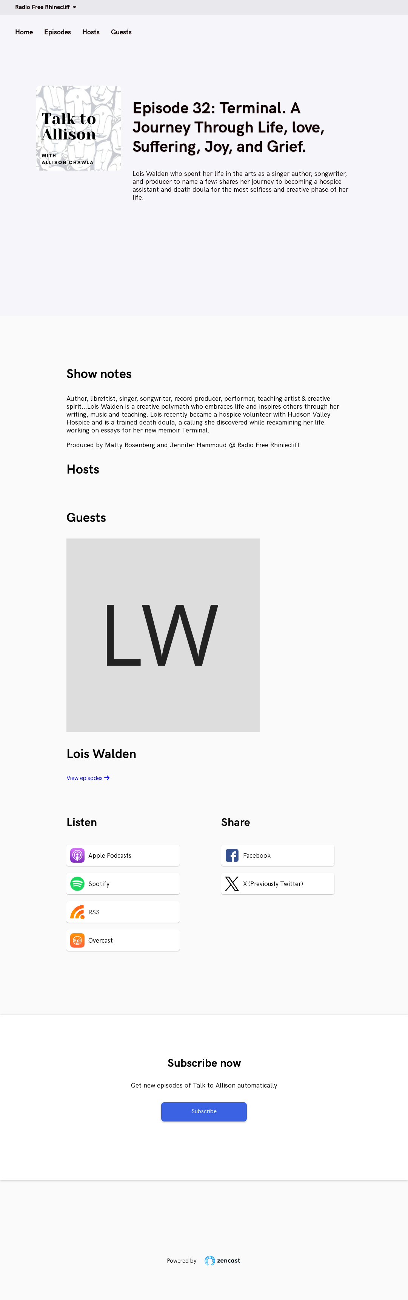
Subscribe (204, 1111)
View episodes (87, 778)
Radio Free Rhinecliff (44, 7)
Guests (121, 32)
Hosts (91, 32)
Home (24, 32)
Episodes (57, 32)
